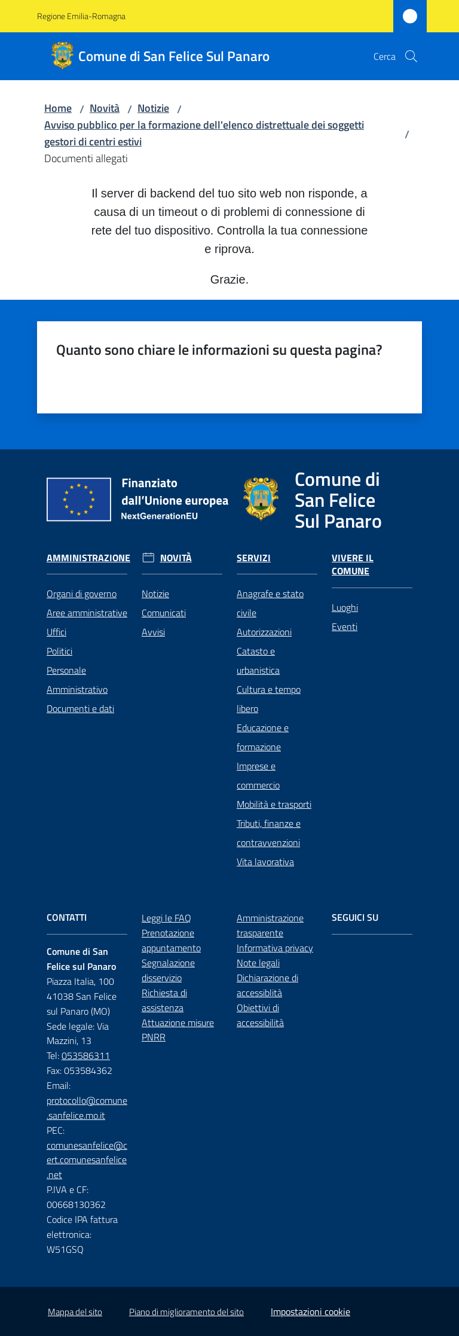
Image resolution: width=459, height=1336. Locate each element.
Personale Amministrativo (77, 679)
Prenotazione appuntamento (171, 940)
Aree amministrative (87, 612)
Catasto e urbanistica (258, 660)
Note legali (258, 962)
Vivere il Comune (353, 565)
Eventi (344, 626)
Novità (105, 108)
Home (58, 108)
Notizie (153, 108)
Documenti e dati (80, 708)
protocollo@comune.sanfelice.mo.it (87, 1107)
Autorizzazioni (264, 632)
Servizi (254, 558)
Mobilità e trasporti (274, 804)
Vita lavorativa (265, 861)
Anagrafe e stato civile (270, 603)
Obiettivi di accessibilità (260, 1015)
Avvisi (153, 632)
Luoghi (345, 607)
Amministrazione (88, 558)
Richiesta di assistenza (164, 1000)
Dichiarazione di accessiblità (267, 985)
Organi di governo (82, 593)
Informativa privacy (275, 948)
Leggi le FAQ (166, 918)
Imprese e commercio (258, 775)
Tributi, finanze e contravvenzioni (269, 833)
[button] (411, 56)
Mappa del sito (75, 1312)
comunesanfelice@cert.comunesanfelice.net (87, 1160)
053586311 (86, 1055)
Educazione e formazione (263, 737)
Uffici (56, 632)
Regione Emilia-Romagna (81, 16)
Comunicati (164, 612)
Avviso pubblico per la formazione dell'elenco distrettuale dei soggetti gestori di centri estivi (204, 133)
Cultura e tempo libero (269, 699)
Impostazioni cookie (310, 1311)
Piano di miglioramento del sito (186, 1312)
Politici (59, 651)
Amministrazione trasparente (270, 925)
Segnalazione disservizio (168, 970)
